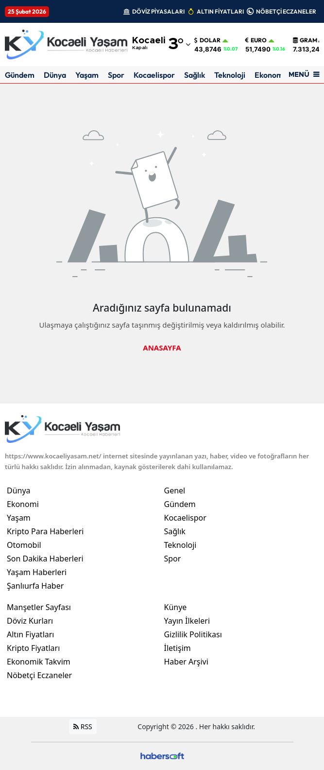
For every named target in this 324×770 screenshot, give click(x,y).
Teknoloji (229, 75)
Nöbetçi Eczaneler (39, 675)
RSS (82, 726)
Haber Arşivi (186, 661)
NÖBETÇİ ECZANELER (286, 11)
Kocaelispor (154, 75)
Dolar (207, 40)
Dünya (55, 75)
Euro (256, 40)
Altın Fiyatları (30, 634)
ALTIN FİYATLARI (220, 11)
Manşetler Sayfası (39, 607)
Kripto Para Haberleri (45, 531)
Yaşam (87, 75)
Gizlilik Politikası (193, 634)
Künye (175, 607)
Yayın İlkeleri (187, 620)
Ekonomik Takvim (38, 661)
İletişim (177, 648)
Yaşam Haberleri (37, 572)
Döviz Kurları (30, 620)
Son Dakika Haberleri (45, 558)
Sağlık (194, 75)
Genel (175, 490)
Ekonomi (270, 75)
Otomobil (24, 545)
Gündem (19, 75)
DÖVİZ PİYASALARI (158, 11)
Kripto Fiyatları (33, 648)
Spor (116, 75)
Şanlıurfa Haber (35, 585)
